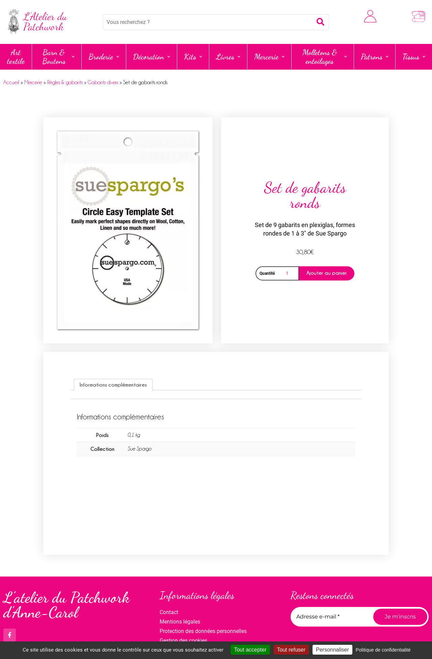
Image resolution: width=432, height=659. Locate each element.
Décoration (151, 56)
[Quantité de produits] (288, 273)
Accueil (11, 82)
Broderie (103, 56)
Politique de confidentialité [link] (383, 650)
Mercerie (269, 56)
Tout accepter (250, 650)
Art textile (16, 57)
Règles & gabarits (65, 82)
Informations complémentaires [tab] (113, 384)
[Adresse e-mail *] (329, 617)
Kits (193, 56)
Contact (169, 612)
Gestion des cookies (183, 640)
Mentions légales (180, 621)
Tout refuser (291, 650)
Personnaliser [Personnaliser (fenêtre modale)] (332, 650)
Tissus (413, 56)
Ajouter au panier (326, 272)
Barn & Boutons (58, 57)
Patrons (374, 56)
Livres (228, 56)
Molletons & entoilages (324, 57)
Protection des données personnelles (203, 631)
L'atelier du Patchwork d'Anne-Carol (66, 605)
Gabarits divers (103, 82)
